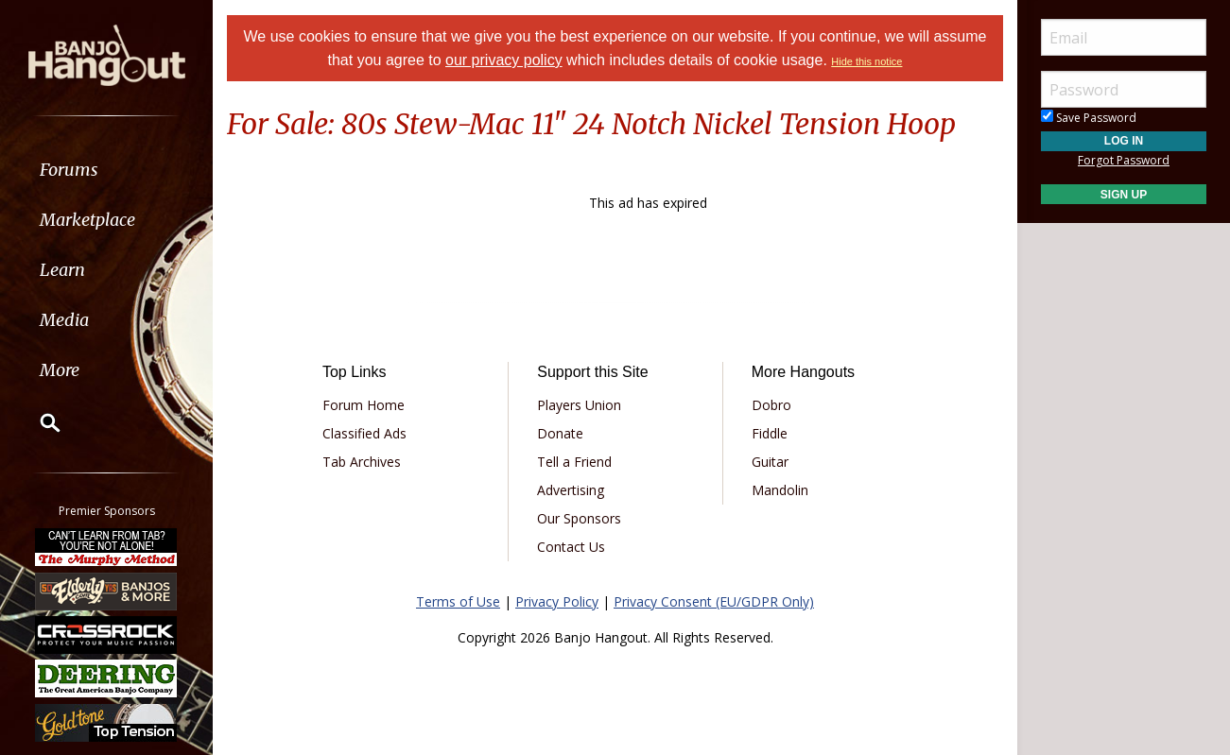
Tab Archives (361, 462)
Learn (62, 270)
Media (64, 320)
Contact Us (571, 547)
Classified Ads (364, 433)
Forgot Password (1123, 160)
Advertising (570, 490)
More (59, 370)
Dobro (771, 405)
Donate (560, 433)
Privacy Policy (556, 601)
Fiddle (770, 433)
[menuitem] (106, 170)
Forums (69, 169)
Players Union (579, 405)
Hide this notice (866, 61)
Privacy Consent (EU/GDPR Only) (714, 601)
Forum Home (363, 405)
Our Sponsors (579, 518)
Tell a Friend (574, 462)
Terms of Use (458, 601)
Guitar (770, 462)
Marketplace (87, 220)
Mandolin (780, 490)
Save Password (1088, 118)
